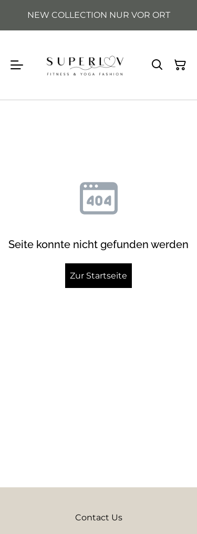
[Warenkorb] (180, 65)
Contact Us (98, 517)
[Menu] (16, 65)
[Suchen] (157, 65)
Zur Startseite (98, 276)
